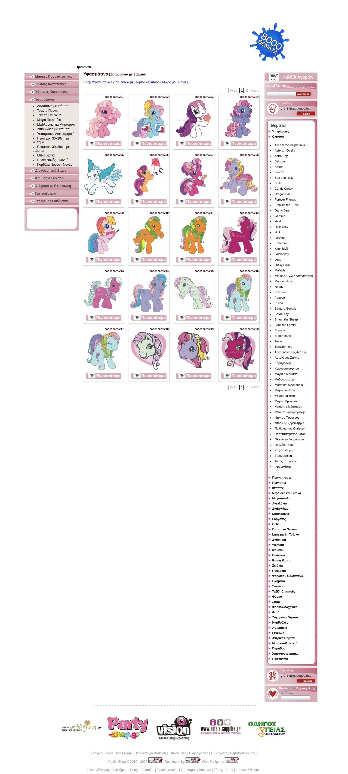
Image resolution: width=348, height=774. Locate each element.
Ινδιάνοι (278, 550)
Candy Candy (284, 188)
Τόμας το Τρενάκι (286, 461)
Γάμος (218, 770)
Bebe (276, 524)
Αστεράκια (279, 627)
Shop (87, 82)
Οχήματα (278, 581)
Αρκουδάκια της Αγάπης (291, 352)
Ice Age (280, 237)
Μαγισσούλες (281, 498)
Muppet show (283, 281)
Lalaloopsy (282, 254)
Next (255, 91)
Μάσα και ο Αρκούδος (289, 384)
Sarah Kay (282, 314)
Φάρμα (277, 596)
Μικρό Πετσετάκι (49, 120)
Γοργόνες (279, 519)
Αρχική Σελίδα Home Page (112, 753)
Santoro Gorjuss (285, 308)
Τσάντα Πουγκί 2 (49, 115)
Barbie (279, 166)
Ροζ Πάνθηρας (284, 450)
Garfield (280, 215)
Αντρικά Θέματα (283, 638)
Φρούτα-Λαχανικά (285, 607)
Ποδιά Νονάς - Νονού (52, 160)
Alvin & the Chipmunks (290, 145)
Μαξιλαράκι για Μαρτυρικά (56, 124)
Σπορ (276, 601)
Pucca (279, 303)
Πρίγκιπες (279, 482)
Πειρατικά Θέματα (284, 529)
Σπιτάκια (278, 586)
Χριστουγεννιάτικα (285, 653)
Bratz (278, 183)
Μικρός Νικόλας (285, 395)
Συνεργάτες (219, 753)
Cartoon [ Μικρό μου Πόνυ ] (168, 82)
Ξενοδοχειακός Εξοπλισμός (176, 770)
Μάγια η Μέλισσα (286, 374)
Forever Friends (285, 199)
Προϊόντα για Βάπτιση (150, 753)
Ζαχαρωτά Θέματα (285, 617)
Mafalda (280, 270)
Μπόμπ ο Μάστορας (288, 406)
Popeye (280, 297)
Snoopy (280, 330)
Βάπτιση (205, 770)
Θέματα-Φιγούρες (242, 753)
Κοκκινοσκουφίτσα (287, 368)
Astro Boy (281, 156)
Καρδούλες (280, 622)
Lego (278, 259)
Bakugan (281, 161)
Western (278, 544)
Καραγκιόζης (283, 363)
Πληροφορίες (198, 753)
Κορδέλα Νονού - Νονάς (54, 165)
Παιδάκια (278, 555)
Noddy (279, 286)
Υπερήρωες (280, 131)
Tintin (278, 341)
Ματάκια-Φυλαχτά (285, 643)
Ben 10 (279, 172)
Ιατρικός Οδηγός (247, 770)
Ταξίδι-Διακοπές (283, 591)
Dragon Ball (282, 194)
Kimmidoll (281, 248)
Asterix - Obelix (285, 150)
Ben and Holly (284, 177)
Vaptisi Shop (117, 762)
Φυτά (276, 612)
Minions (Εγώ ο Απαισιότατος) (295, 275)
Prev (234, 91)
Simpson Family (285, 324)
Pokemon (281, 292)
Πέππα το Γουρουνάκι (289, 439)
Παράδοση (280, 648)
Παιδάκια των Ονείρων (290, 428)
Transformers (283, 346)
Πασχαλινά (280, 658)
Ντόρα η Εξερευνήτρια (289, 423)
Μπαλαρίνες (281, 513)
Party (229, 770)
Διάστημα (279, 539)
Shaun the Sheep (286, 319)
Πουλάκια (279, 570)
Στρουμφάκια (283, 455)
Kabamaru (282, 243)
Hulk (278, 232)
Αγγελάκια (279, 503)
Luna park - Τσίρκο (285, 534)
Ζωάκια (277, 565)
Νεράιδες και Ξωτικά (286, 493)
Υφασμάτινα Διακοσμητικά (56, 134)
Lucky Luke (282, 265)
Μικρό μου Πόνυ (286, 390)
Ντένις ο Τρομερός (287, 417)
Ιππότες (278, 487)
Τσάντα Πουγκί (47, 111)
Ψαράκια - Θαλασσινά (287, 576)
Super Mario (283, 335)
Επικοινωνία (177, 753)
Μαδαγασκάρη (284, 379)
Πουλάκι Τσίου (284, 444)
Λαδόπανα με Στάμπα (53, 106)
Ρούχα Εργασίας (142, 770)
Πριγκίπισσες (282, 477)
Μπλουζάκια (46, 155)
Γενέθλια (278, 632)
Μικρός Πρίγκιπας (286, 401)
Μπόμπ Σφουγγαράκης (290, 412)
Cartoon (278, 136)
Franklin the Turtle (287, 205)
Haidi (278, 221)
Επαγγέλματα (281, 560)
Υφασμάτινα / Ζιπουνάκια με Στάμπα (119, 82)
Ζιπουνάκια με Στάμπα (53, 129)
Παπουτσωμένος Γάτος (290, 434)
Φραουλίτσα (283, 466)
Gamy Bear (282, 210)
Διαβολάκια (280, 508)
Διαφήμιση (120, 770)
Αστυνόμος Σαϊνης (287, 357)
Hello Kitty (281, 226)
